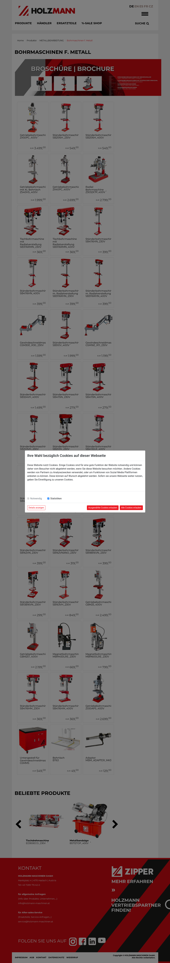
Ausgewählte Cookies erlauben (102, 507)
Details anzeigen (36, 507)
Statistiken (56, 498)
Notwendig (36, 498)
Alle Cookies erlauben (131, 507)
